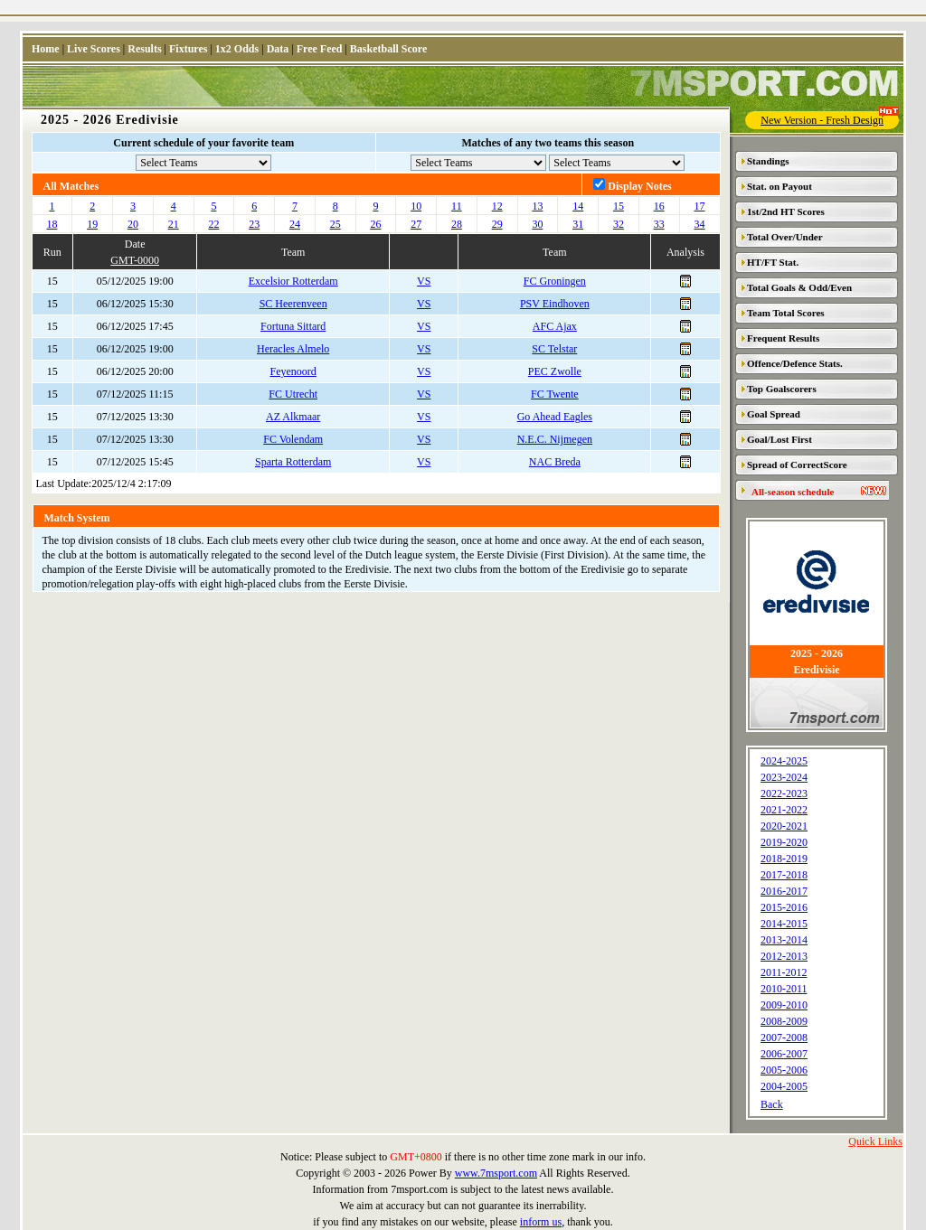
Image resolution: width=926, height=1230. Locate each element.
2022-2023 (784, 793)
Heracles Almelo (293, 349)
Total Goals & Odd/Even (799, 287)
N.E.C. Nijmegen (554, 439)
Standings (768, 160)
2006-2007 (784, 1053)
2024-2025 (784, 761)
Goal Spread (773, 413)
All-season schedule (792, 491)
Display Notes (639, 186)
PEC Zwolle (554, 371)
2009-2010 (784, 1005)
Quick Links (875, 1141)
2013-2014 (784, 940)
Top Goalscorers (782, 388)
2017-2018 (784, 875)
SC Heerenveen (293, 303)
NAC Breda (555, 461)
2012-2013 (784, 956)
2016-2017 (784, 891)
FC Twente (555, 394)
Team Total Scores (786, 312)
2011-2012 (784, 972)
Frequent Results (783, 338)
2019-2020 (784, 842)
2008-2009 (784, 1021)
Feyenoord (293, 371)
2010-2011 (784, 988)
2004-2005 (784, 1086)
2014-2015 (784, 923)
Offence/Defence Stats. (795, 363)
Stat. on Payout (779, 186)
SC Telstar (554, 349)
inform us (541, 1222)
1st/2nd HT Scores (786, 211)
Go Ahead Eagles (554, 416)
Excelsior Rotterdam (293, 281)
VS (423, 281)
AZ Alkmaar (293, 416)
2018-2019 (784, 858)
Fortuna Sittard (293, 326)
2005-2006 (784, 1070)
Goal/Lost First (779, 439)
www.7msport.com (496, 1173)
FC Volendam (293, 439)
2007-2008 (784, 1037)
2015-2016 (784, 907)
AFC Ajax (555, 326)
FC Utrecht (293, 394)
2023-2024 (784, 777)
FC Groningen (555, 281)
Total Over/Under (785, 236)
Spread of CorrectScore (797, 464)
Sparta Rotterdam (293, 461)
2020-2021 (784, 826)
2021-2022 (784, 809)
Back (772, 1104)
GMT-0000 (134, 260)
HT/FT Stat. (772, 262)
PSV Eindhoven (555, 303)
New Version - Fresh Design (830, 119)
